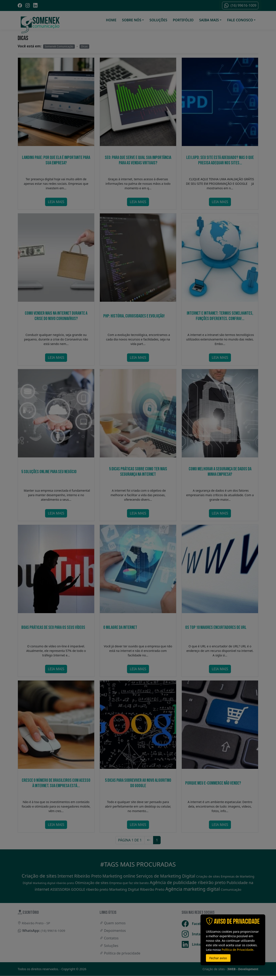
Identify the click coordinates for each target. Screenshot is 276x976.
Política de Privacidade (237, 950)
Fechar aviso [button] (218, 958)
